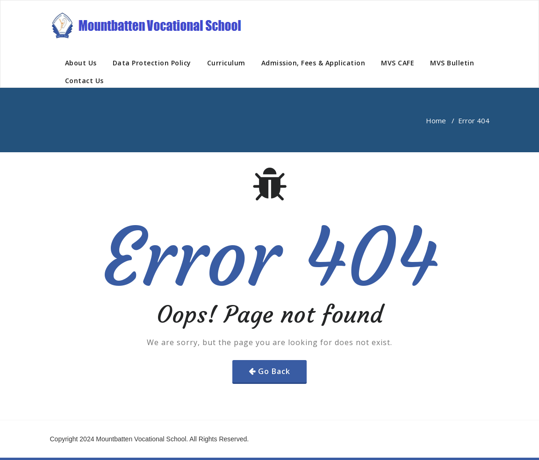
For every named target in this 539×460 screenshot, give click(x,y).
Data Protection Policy (152, 62)
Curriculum (226, 62)
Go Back (274, 371)
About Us (81, 62)
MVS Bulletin (452, 62)
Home (436, 120)
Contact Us (84, 80)
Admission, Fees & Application (313, 62)
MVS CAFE (397, 62)
